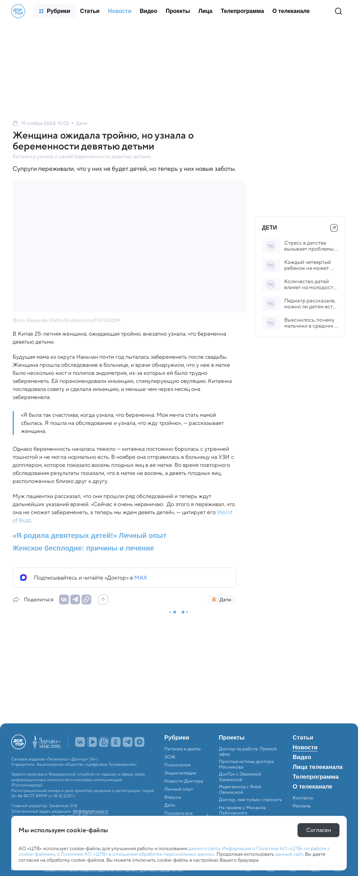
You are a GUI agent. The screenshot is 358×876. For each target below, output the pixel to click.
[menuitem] (55, 11)
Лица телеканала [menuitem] (318, 767)
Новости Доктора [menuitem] (183, 781)
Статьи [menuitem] (303, 738)
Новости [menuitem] (305, 747)
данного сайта (204, 848)
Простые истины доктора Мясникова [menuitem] (246, 764)
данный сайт (289, 853)
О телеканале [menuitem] (312, 787)
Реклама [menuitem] (301, 806)
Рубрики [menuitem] (176, 738)
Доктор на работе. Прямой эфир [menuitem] (248, 751)
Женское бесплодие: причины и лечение (83, 548)
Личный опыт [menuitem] (178, 789)
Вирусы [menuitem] (172, 797)
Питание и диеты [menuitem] (182, 749)
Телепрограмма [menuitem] (315, 777)
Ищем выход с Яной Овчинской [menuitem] (240, 789)
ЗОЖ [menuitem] (170, 757)
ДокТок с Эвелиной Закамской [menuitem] (240, 776)
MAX (140, 578)
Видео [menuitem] (302, 757)
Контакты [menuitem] (303, 798)
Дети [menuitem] (170, 805)
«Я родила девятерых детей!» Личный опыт (89, 535)
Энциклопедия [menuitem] (180, 773)
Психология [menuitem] (177, 765)
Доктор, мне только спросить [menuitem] (250, 800)
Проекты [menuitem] (232, 738)
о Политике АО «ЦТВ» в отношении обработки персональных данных (135, 853)
